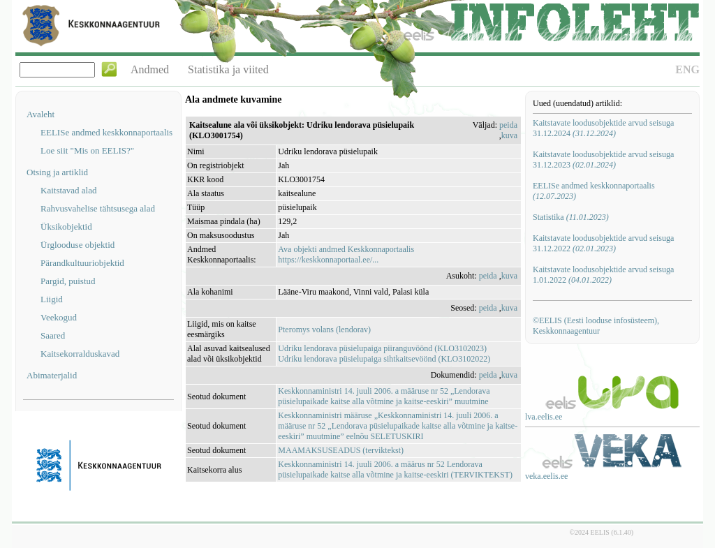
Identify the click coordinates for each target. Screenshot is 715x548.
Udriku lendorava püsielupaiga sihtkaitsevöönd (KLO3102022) (384, 359)
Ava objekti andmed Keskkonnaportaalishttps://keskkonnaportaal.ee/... (346, 254)
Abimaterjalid (52, 375)
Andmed (150, 69)
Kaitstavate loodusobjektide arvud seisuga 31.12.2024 (603, 128)
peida (508, 125)
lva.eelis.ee (543, 417)
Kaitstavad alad (68, 190)
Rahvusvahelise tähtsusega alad (97, 208)
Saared (52, 335)
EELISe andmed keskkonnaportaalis (106, 132)
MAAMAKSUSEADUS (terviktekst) (341, 450)
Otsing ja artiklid (57, 172)
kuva (509, 135)
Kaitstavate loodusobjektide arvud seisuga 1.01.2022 (603, 275)
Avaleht (40, 114)
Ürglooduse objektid (77, 244)
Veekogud (58, 317)
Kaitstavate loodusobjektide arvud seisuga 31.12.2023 (603, 159)
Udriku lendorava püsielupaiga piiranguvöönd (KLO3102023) (382, 348)
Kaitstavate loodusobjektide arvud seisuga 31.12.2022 (603, 243)
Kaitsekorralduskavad (79, 353)
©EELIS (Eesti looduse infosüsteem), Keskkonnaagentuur (596, 326)
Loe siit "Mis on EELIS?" (87, 150)
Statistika (571, 217)
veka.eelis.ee (546, 476)
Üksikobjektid (66, 226)
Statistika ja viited (228, 69)
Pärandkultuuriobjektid (82, 263)
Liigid (51, 299)
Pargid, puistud (68, 281)
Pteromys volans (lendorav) (324, 329)
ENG (687, 69)
